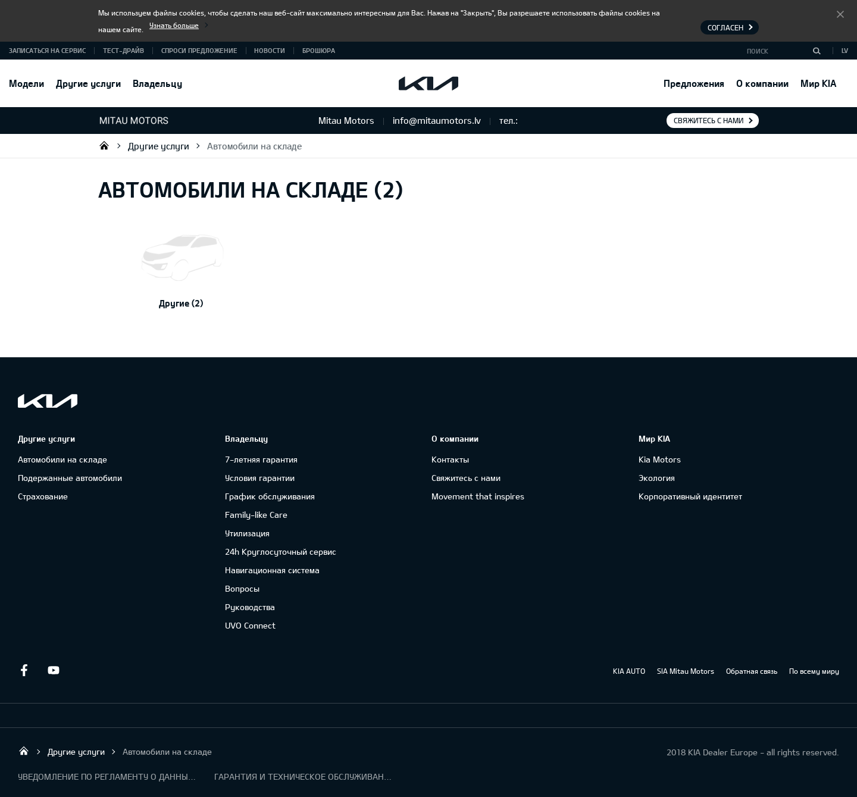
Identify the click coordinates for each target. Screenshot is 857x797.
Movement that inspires (477, 496)
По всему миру (814, 671)
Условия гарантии (260, 478)
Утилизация (247, 533)
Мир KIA (818, 83)
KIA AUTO (629, 671)
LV (845, 50)
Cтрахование (43, 496)
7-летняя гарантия (261, 459)
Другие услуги (88, 83)
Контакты (450, 459)
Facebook (24, 670)
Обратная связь (751, 671)
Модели (26, 83)
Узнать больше (174, 25)
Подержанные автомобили (70, 478)
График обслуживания (270, 496)
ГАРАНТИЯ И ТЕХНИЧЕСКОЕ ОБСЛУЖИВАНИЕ (303, 776)
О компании (762, 83)
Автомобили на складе (254, 145)
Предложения (694, 83)
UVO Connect (250, 625)
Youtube (54, 670)
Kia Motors (660, 459)
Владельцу (157, 83)
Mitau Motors (104, 145)
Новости (269, 50)
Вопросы (242, 588)
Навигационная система (272, 570)
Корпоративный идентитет (690, 496)
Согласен (840, 13)
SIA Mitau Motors (685, 671)
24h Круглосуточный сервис (280, 551)
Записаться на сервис (47, 50)
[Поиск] (816, 50)
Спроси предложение (199, 50)
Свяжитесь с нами (708, 120)
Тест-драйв (123, 50)
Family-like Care (256, 515)
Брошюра (318, 50)
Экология (657, 478)
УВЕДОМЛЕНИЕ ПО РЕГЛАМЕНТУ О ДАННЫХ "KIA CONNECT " (107, 776)
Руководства (250, 607)
